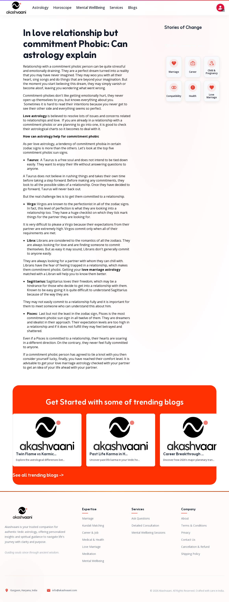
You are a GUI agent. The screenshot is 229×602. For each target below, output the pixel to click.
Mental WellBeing (91, 7)
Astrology (40, 7)
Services (116, 7)
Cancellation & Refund (195, 547)
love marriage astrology (101, 269)
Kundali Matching (93, 525)
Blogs (132, 7)
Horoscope (62, 7)
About (185, 518)
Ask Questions (141, 518)
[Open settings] (220, 8)
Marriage (88, 518)
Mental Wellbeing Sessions (148, 532)
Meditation (89, 554)
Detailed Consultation (145, 525)
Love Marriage (91, 547)
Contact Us (188, 539)
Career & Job (90, 532)
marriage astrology (76, 363)
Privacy (185, 532)
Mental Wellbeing (93, 561)
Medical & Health (93, 539)
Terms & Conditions (194, 525)
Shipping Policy (190, 554)
